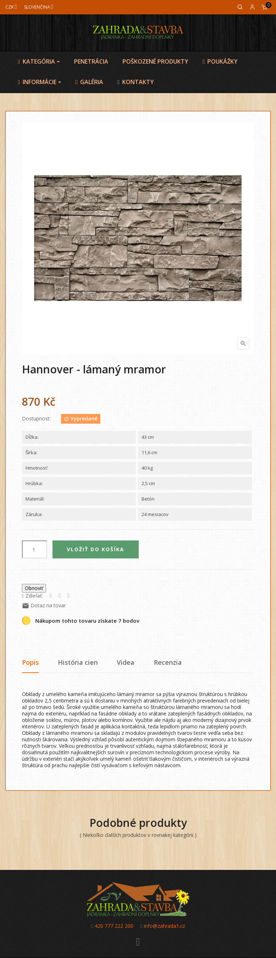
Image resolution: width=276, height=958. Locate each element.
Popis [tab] (30, 662)
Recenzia (168, 662)
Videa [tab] (125, 662)
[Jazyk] (38, 7)
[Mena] (11, 7)
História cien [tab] (78, 662)
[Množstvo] (34, 549)
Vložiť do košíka (95, 549)
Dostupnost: (36, 418)
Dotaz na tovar (44, 605)
